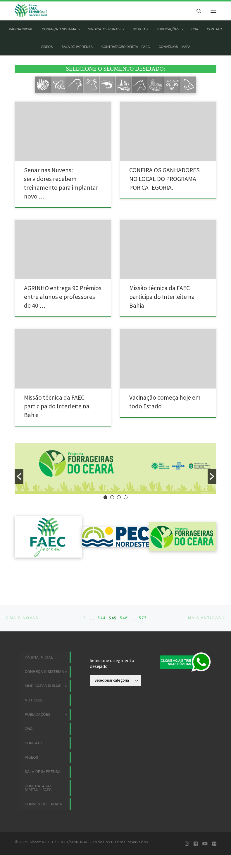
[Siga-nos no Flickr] (214, 818)
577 (143, 592)
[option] (115, 468)
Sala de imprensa (43, 746)
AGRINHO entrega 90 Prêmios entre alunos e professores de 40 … (62, 296)
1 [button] (105, 497)
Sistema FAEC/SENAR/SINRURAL (59, 816)
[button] (19, 476)
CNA (28, 703)
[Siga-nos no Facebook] (196, 818)
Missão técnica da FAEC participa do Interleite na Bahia (162, 296)
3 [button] (119, 497)
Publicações (37, 689)
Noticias (33, 675)
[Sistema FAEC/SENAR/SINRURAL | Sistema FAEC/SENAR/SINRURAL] (32, 10)
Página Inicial (39, 632)
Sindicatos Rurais (43, 660)
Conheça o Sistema (44, 646)
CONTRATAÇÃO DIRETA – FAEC (38, 762)
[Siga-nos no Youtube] (205, 818)
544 (102, 592)
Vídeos (31, 732)
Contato (33, 717)
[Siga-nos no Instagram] (187, 818)
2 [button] (112, 497)
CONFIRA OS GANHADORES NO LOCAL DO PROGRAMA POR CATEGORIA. (164, 178)
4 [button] (125, 497)
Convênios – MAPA (43, 778)
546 (124, 592)
